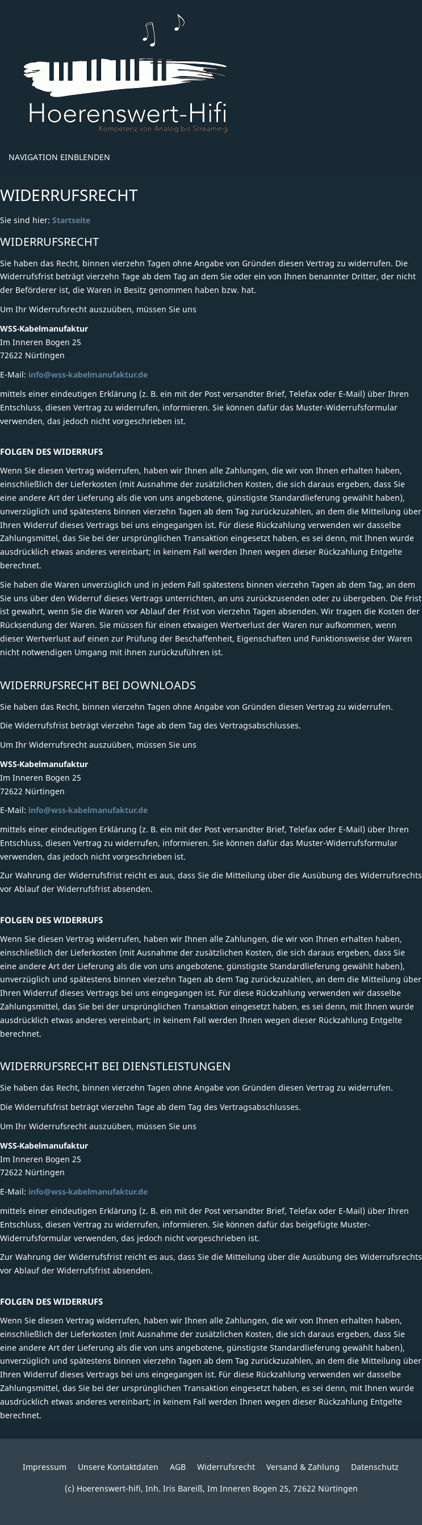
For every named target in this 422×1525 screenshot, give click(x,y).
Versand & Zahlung (303, 1466)
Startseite (71, 220)
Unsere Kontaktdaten (118, 1466)
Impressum (44, 1466)
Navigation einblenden (59, 157)
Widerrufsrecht (226, 1466)
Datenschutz (375, 1466)
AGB (178, 1466)
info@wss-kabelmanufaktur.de (88, 374)
